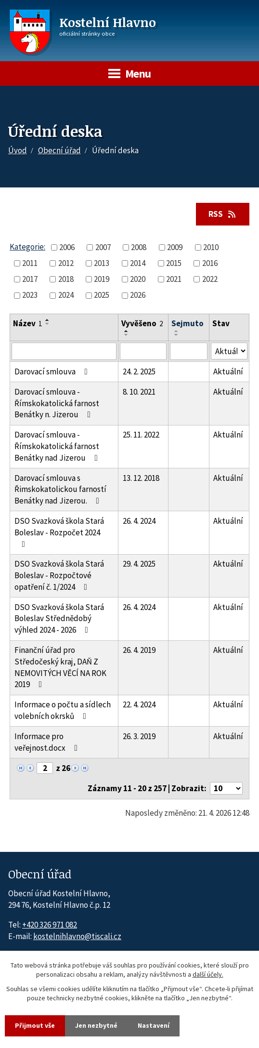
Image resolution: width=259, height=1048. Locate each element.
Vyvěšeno (142, 323)
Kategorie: (27, 246)
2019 (101, 279)
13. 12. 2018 (141, 478)
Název (27, 323)
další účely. (208, 974)
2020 (137, 279)
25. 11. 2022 (141, 434)
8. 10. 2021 (139, 391)
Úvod (17, 150)
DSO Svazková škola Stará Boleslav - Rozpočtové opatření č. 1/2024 (59, 575)
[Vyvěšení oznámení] (143, 351)
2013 (101, 263)
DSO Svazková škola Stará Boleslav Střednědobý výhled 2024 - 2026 (59, 619)
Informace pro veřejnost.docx (47, 742)
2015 (173, 263)
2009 (174, 247)
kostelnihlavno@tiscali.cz (77, 936)
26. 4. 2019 (139, 650)
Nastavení (153, 1025)
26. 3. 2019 (139, 736)
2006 (67, 247)
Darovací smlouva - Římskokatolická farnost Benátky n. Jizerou (56, 403)
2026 (137, 295)
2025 (101, 295)
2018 (66, 279)
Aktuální (228, 371)
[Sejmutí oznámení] (188, 351)
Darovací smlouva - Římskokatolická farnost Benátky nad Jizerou (58, 446)
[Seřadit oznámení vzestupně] (47, 320)
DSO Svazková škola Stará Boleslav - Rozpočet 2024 (59, 532)
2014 (137, 263)
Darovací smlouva (52, 371)
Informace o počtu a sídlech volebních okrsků (62, 710)
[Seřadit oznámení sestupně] (47, 324)
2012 (66, 263)
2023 (30, 295)
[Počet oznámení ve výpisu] (226, 788)
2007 (103, 247)
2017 (30, 279)
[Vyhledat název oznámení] (64, 351)
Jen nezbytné (96, 1025)
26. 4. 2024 (139, 521)
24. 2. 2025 (139, 371)
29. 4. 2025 (139, 563)
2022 (210, 279)
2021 (173, 279)
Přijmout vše (35, 1025)
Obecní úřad (59, 150)
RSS (222, 214)
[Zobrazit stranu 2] (45, 768)
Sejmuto (187, 323)
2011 (30, 263)
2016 (210, 263)
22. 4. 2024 (139, 704)
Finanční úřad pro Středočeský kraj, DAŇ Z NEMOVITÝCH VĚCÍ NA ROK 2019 (60, 667)
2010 (211, 247)
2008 (138, 247)
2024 (66, 295)
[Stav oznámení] (229, 351)
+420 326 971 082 (49, 924)
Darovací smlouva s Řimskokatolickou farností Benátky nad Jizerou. (60, 489)
